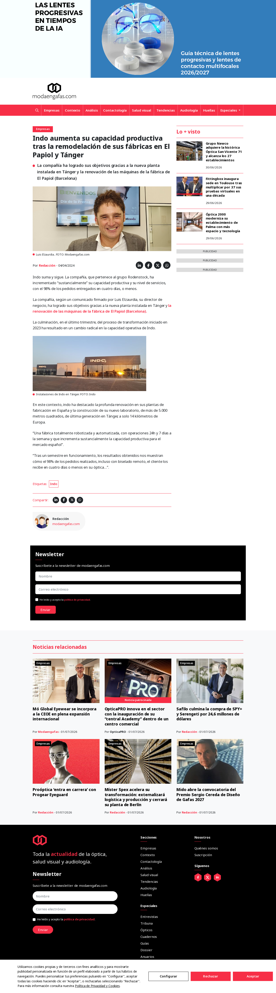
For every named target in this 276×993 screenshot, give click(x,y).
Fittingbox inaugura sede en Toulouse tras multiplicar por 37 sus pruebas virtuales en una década (224, 187)
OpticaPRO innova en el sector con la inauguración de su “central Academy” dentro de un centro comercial (137, 716)
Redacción (47, 265)
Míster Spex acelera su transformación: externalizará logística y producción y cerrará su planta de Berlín (136, 797)
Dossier (146, 950)
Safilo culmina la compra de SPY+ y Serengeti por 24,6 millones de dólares (209, 713)
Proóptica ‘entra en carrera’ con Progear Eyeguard (64, 792)
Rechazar (210, 976)
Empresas (52, 110)
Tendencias (165, 110)
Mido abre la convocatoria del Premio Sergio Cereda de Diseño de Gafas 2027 (208, 794)
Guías (144, 943)
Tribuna (146, 923)
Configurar (168, 976)
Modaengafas (48, 732)
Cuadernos (148, 936)
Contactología (115, 110)
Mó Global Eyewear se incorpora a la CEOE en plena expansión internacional (65, 713)
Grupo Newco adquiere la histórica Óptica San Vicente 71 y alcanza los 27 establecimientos (224, 151)
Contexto (72, 110)
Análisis (92, 110)
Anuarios (147, 956)
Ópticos (146, 930)
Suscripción (203, 855)
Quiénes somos (206, 848)
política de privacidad (77, 599)
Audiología (189, 110)
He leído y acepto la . (65, 599)
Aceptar (253, 976)
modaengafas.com (66, 524)
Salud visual (141, 110)
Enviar (45, 609)
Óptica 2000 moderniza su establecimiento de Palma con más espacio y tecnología (223, 222)
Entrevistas (149, 916)
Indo (54, 484)
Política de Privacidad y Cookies (97, 986)
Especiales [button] (229, 110)
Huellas (209, 110)
